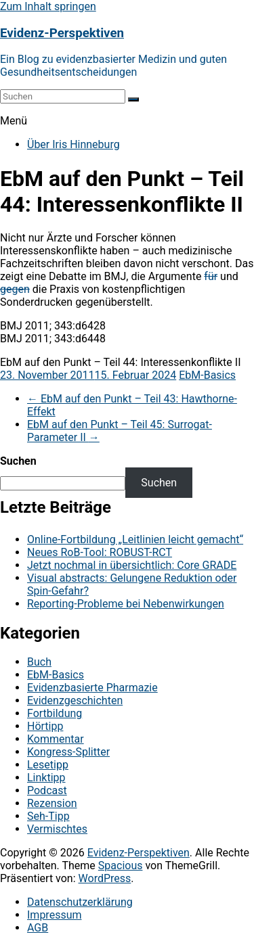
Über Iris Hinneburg (73, 144)
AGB (37, 927)
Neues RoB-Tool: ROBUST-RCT (99, 552)
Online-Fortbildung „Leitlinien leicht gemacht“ (135, 539)
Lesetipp (47, 764)
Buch (39, 661)
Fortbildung (54, 713)
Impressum (54, 914)
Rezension (52, 803)
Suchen (18, 461)
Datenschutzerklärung (80, 902)
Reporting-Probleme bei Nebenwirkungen (125, 603)
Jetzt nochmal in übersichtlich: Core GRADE (131, 565)
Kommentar (55, 739)
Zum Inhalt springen (48, 6)
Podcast (47, 790)
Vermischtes (57, 829)
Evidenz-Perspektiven (62, 33)
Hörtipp (45, 726)
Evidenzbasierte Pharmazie (92, 687)
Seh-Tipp (48, 816)
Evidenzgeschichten (75, 700)
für (210, 276)
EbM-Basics (207, 375)
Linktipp (46, 777)
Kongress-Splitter (68, 751)
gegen (15, 289)
